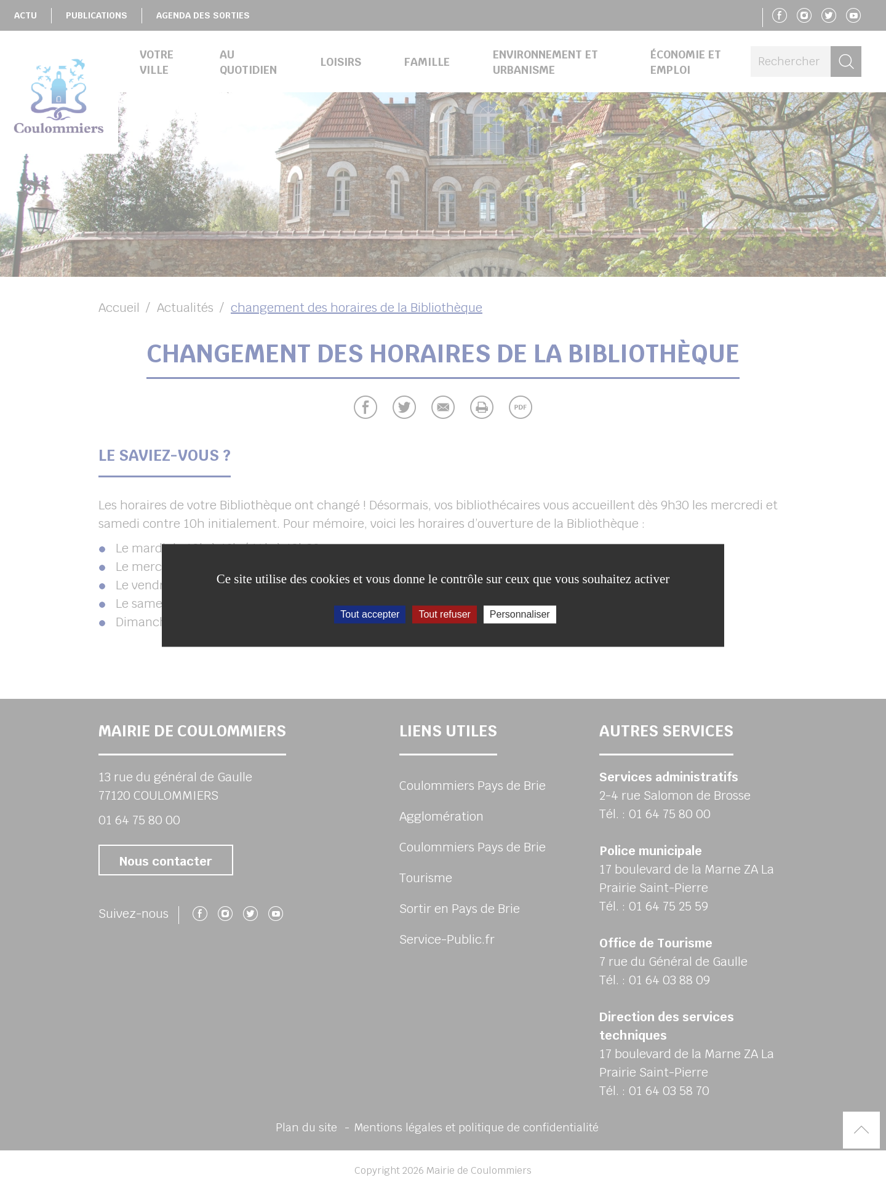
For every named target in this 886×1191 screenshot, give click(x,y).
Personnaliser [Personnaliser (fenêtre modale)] (520, 614)
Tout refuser (444, 614)
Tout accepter (369, 614)
